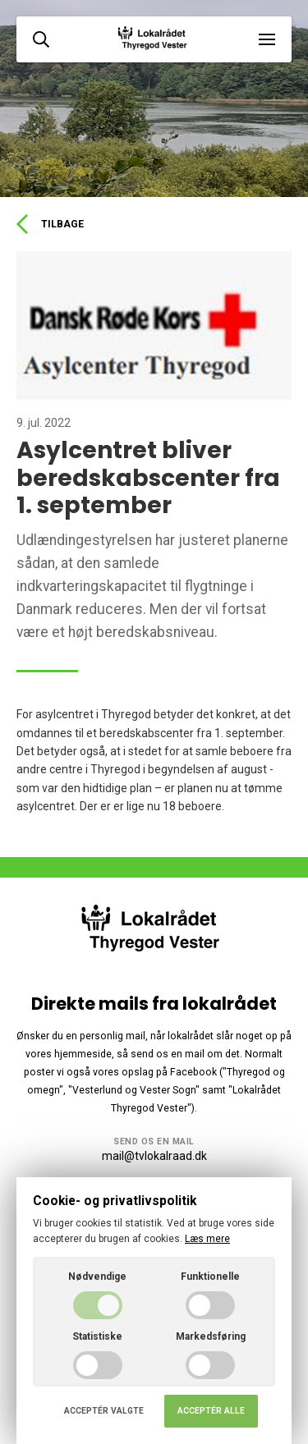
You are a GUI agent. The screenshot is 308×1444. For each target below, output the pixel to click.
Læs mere (207, 1239)
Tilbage (50, 224)
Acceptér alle (211, 1410)
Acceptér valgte (104, 1410)
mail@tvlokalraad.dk (154, 1155)
